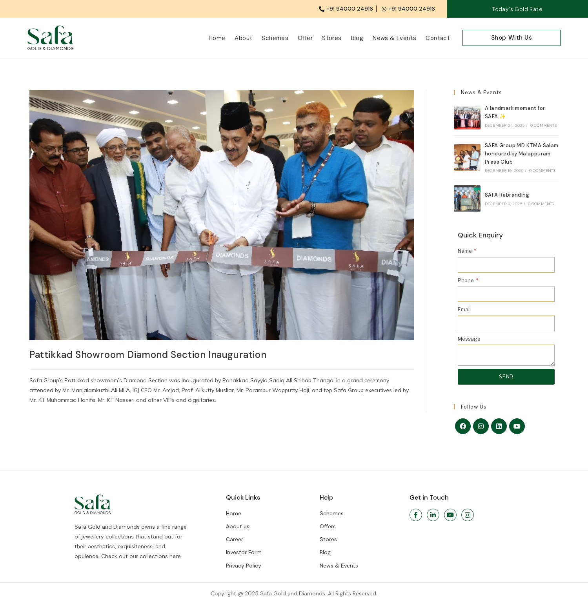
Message (469, 339)
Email (464, 309)
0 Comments (543, 125)
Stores (331, 38)
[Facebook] (463, 426)
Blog (357, 38)
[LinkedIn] (499, 426)
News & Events (394, 38)
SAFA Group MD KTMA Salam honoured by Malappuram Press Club (522, 153)
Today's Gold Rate (517, 9)
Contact (438, 38)
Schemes (275, 38)
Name (465, 251)
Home (217, 38)
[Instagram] (481, 426)
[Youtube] (517, 426)
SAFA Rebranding (507, 195)
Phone (466, 280)
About (243, 38)
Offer (305, 38)
